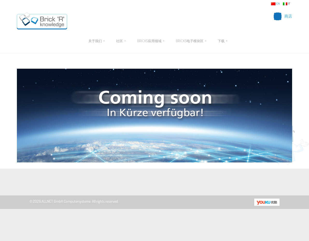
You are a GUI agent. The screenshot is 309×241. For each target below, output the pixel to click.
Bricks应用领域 (151, 41)
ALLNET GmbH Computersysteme (66, 201)
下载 (222, 41)
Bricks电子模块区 (191, 41)
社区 (121, 41)
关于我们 (96, 41)
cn (275, 3)
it (286, 3)
